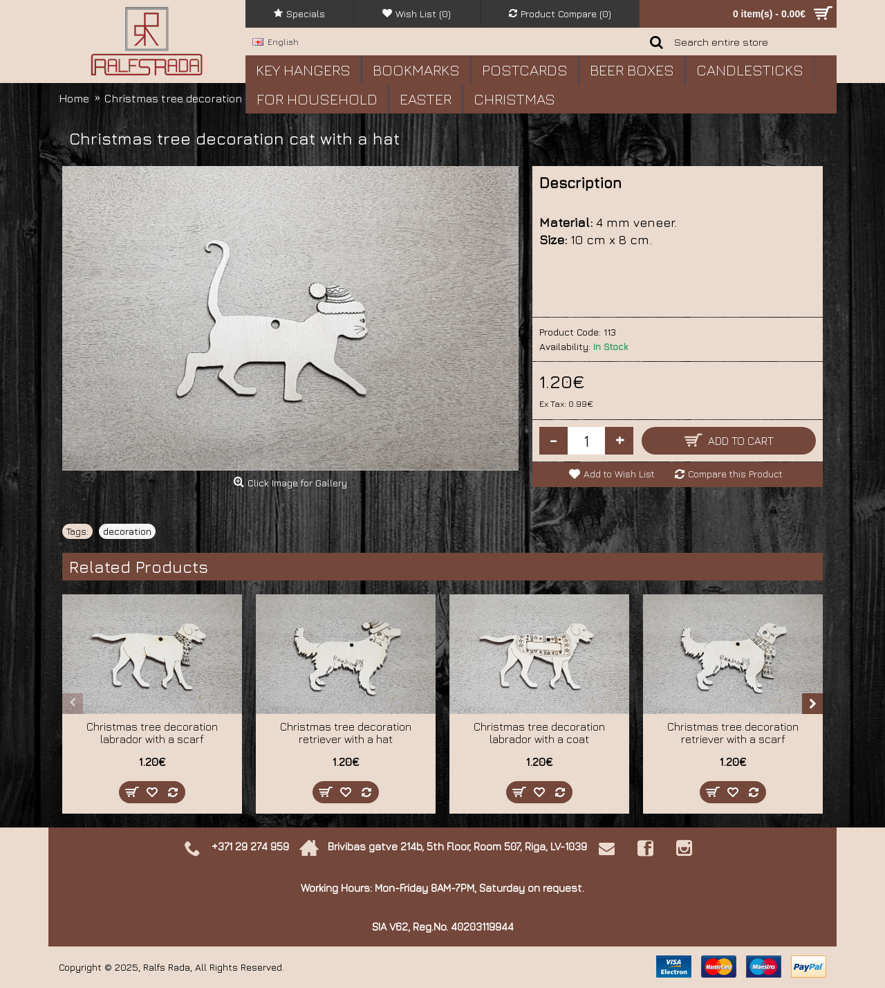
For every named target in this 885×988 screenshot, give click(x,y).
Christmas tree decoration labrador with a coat (539, 732)
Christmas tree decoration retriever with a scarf (733, 732)
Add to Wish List (619, 473)
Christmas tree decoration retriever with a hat (345, 732)
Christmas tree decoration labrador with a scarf (152, 732)
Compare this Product (735, 473)
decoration (127, 531)
